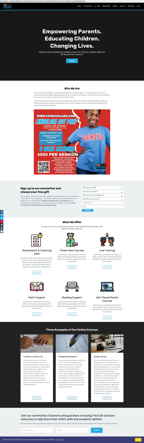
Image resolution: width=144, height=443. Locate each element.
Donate (72, 61)
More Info (72, 267)
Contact (122, 6)
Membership (106, 6)
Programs (131, 6)
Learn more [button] (59, 439)
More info (37, 272)
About (79, 6)
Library (115, 6)
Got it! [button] (138, 439)
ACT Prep (97, 6)
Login (138, 6)
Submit (87, 210)
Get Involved (88, 6)
